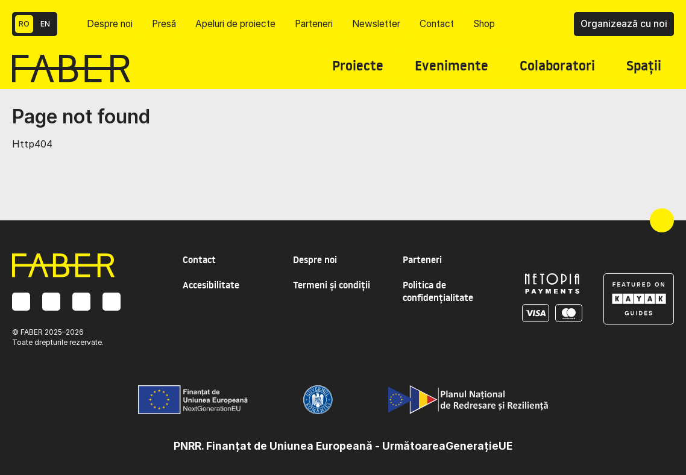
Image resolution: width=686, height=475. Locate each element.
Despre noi (110, 23)
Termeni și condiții (331, 285)
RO (24, 23)
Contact (437, 23)
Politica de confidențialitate (438, 292)
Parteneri (314, 23)
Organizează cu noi (624, 23)
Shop (484, 23)
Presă (164, 23)
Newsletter (376, 23)
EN (45, 23)
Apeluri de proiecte (235, 23)
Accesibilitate (211, 285)
